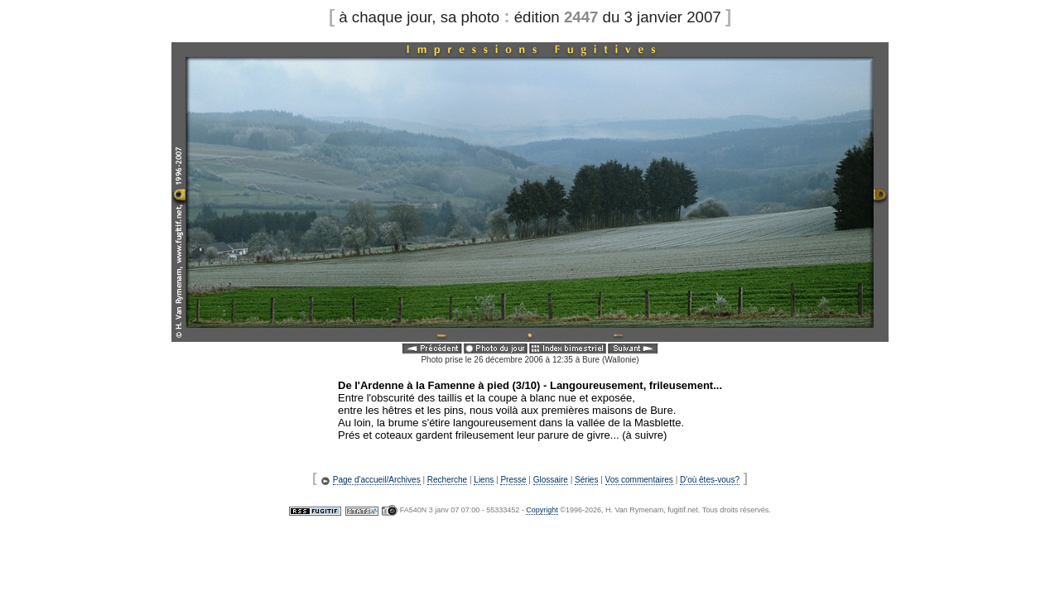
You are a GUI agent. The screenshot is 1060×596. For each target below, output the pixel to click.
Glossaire (550, 479)
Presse (513, 479)
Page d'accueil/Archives (377, 479)
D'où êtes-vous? (710, 479)
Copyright (542, 510)
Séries (586, 479)
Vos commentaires (639, 479)
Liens (484, 479)
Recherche (447, 479)
